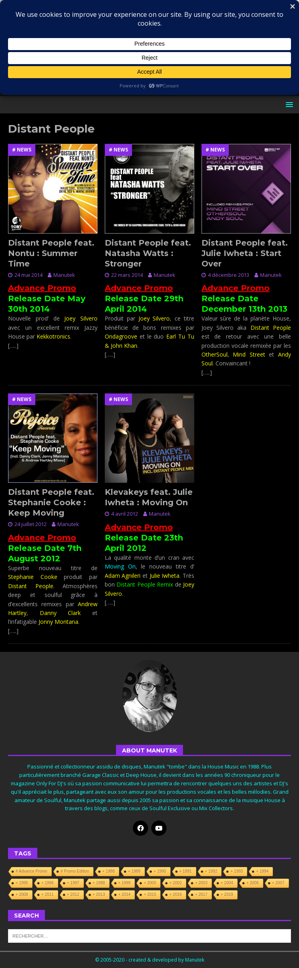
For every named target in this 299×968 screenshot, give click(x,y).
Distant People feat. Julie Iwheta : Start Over (244, 253)
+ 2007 (278, 883)
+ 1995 (22, 883)
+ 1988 (108, 871)
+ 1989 (134, 871)
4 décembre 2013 (228, 274)
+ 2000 (150, 883)
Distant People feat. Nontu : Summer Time (51, 253)
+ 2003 (201, 883)
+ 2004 (227, 883)
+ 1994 (262, 871)
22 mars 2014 (127, 274)
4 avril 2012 (124, 513)
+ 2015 (150, 894)
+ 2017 (201, 894)
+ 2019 (227, 894)
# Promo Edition (75, 871)
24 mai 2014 (28, 274)
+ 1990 (160, 871)
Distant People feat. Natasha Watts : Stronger (148, 253)
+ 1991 (185, 871)
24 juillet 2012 (30, 524)
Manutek (64, 274)
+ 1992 (211, 871)
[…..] (13, 345)
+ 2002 (175, 883)
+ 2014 (124, 894)
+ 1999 (124, 883)
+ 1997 (73, 883)
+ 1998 (99, 883)
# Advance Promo (31, 871)
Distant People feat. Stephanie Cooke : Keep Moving (51, 502)
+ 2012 (73, 894)
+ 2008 (22, 894)
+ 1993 (236, 871)
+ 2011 (47, 894)
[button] (288, 104)
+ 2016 (175, 894)
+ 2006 (252, 883)
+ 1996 (47, 883)
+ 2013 (99, 894)
